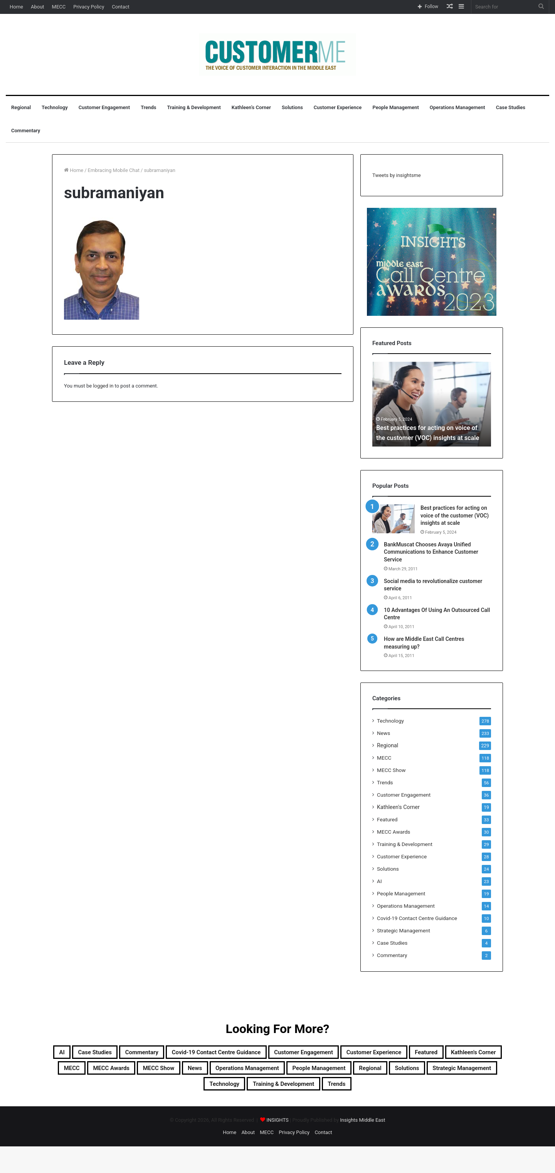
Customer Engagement (104, 107)
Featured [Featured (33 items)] (187, 1072)
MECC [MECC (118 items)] (304, 1072)
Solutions (292, 107)
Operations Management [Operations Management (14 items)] (112, 1090)
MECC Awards (393, 832)
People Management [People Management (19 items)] (206, 1090)
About (37, 7)
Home (16, 7)
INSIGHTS (277, 1146)
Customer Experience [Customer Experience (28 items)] (120, 1072)
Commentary (25, 130)
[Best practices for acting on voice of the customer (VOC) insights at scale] (393, 518)
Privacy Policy (88, 7)
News (383, 733)
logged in (103, 386)
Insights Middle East (362, 1146)
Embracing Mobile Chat (114, 170)
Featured (387, 819)
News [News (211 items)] (462, 1072)
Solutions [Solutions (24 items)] (319, 1090)
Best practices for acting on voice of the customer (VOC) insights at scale (428, 428)
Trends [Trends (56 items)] (326, 1109)
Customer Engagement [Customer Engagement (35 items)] (416, 1053)
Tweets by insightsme (396, 175)
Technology (55, 107)
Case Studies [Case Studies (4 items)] (143, 1053)
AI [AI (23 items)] (102, 1053)
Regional (21, 107)
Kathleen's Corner (398, 807)
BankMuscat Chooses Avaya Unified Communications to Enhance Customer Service (431, 552)
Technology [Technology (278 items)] (465, 1090)
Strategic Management (403, 930)
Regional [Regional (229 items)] (272, 1090)
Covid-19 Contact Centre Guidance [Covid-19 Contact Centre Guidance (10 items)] (302, 1053)
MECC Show (391, 770)
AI (379, 881)
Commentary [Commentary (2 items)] (204, 1053)
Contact (120, 7)
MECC (59, 7)
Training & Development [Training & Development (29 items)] (258, 1109)
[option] (431, 404)
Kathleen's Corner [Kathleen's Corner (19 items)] (248, 1072)
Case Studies (510, 107)
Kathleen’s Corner (251, 107)
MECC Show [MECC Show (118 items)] (416, 1072)
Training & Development (194, 107)
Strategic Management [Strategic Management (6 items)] (390, 1090)
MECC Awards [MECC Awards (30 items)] (355, 1072)
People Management (395, 107)
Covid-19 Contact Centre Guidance (417, 918)
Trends (148, 107)
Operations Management (457, 107)
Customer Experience (338, 107)
